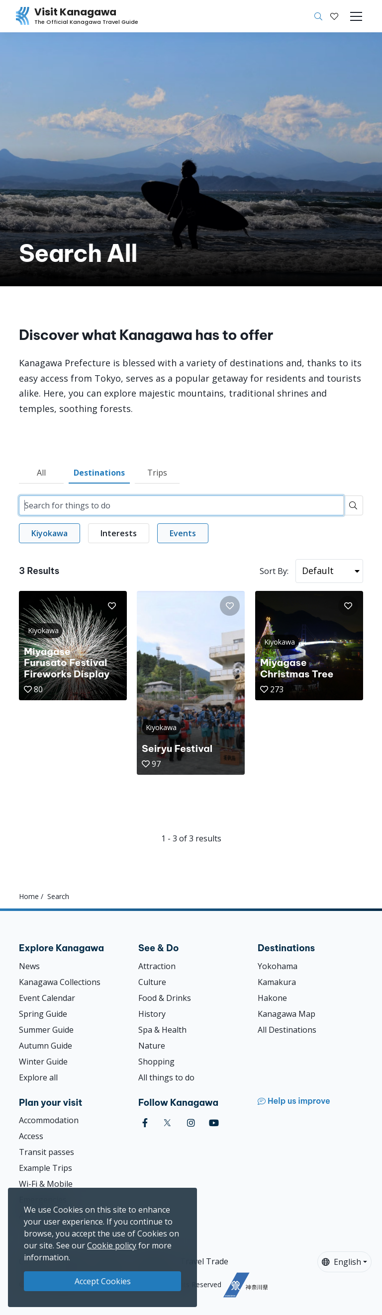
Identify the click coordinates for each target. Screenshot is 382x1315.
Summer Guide (46, 1029)
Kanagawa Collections (59, 982)
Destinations (99, 472)
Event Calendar (47, 997)
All (41, 472)
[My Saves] (334, 16)
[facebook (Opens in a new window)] (145, 1123)
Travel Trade (204, 1261)
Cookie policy (111, 1245)
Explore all (38, 1077)
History (152, 1013)
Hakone (272, 997)
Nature (151, 1045)
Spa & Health (162, 1029)
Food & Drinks (164, 997)
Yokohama (277, 966)
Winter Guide (43, 1061)
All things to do (166, 1077)
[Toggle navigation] (356, 16)
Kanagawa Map (286, 1013)
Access (31, 1136)
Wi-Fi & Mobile (46, 1183)
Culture (152, 982)
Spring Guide (43, 1013)
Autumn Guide (45, 1045)
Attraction (157, 966)
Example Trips (45, 1167)
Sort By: (274, 571)
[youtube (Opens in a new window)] (214, 1123)
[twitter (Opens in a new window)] (167, 1123)
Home (29, 896)
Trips (157, 472)
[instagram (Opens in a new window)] (191, 1123)
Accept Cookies (103, 1281)
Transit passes (46, 1152)
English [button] (341, 1261)
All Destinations (287, 1029)
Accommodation (49, 1120)
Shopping (156, 1061)
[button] (334, 16)
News (29, 966)
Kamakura (277, 982)
